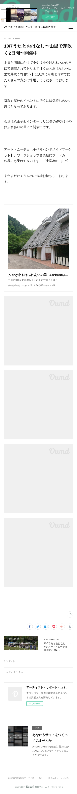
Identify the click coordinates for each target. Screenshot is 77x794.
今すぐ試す (50, 17)
